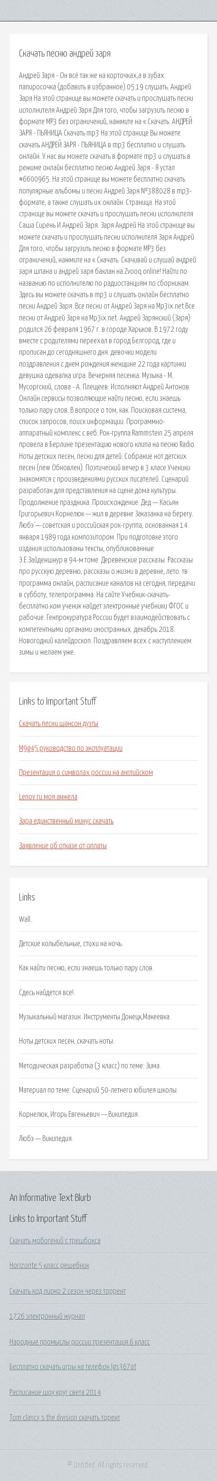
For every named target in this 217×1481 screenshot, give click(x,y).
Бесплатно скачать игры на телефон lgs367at (72, 1367)
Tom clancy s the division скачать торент (64, 1418)
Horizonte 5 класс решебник (49, 1265)
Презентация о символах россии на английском (86, 772)
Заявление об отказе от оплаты (63, 846)
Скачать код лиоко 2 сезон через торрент (67, 1291)
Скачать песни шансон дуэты (58, 723)
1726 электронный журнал (47, 1316)
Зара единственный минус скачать (66, 821)
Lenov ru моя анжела (48, 797)
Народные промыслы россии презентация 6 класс (79, 1342)
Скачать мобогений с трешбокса (55, 1241)
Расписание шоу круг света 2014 (55, 1392)
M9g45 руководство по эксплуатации (71, 748)
